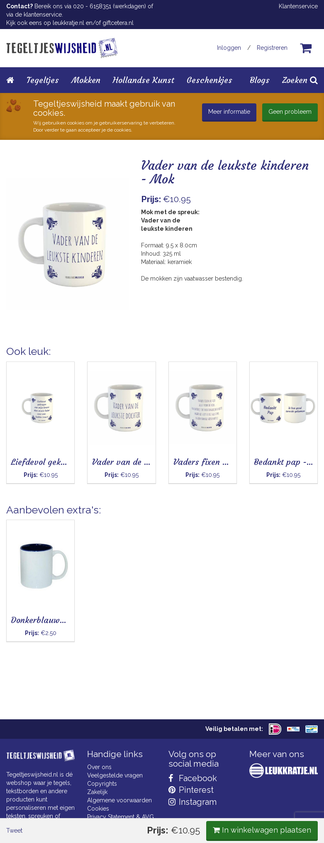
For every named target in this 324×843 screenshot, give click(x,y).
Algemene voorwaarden (119, 800)
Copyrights (102, 783)
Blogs (260, 80)
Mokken (85, 80)
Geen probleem (290, 111)
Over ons (99, 767)
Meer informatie (229, 111)
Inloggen (229, 47)
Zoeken (300, 80)
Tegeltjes (43, 80)
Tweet (20, 359)
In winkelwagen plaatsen (256, 358)
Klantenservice (298, 6)
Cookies (98, 808)
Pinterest (191, 790)
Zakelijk (97, 792)
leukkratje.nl (68, 23)
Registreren (272, 47)
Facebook (192, 778)
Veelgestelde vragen (115, 775)
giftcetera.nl (118, 23)
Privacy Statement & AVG (120, 817)
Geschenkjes (209, 80)
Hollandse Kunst (143, 80)
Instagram (192, 802)
